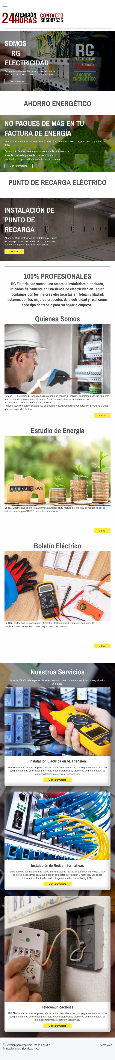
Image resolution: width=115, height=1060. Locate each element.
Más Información (19, 165)
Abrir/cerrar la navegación (57, 5)
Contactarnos (17, 81)
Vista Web (106, 1045)
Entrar (102, 415)
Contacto (14, 251)
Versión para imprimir (17, 1045)
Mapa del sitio (42, 1045)
